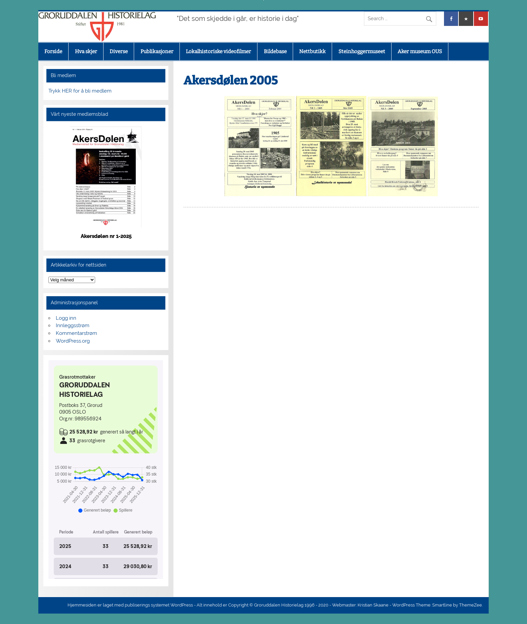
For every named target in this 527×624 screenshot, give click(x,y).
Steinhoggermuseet (361, 51)
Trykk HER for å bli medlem (80, 91)
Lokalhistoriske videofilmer (218, 51)
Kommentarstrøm (76, 333)
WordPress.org (73, 341)
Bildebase (275, 51)
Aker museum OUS (420, 51)
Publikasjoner (156, 51)
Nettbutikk (312, 51)
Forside (53, 51)
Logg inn (66, 318)
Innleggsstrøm (72, 325)
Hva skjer (86, 51)
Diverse (119, 51)
